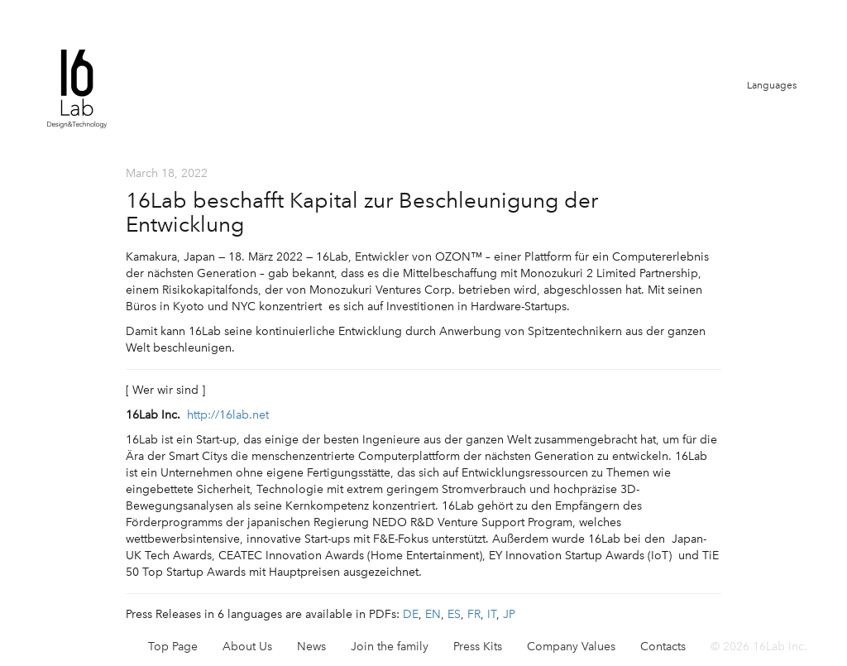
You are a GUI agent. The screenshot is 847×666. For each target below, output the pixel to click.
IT (491, 614)
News (311, 647)
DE (411, 614)
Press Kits (477, 647)
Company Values (571, 647)
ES (454, 614)
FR (474, 614)
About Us (247, 647)
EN (433, 614)
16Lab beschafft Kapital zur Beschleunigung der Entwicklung (362, 212)
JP (509, 614)
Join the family (389, 647)
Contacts (663, 647)
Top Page (173, 647)
